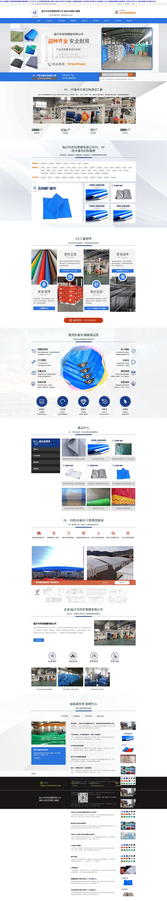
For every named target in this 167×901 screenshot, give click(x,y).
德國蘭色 (97, 173)
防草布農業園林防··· (98, 534)
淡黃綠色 (114, 170)
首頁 (37, 20)
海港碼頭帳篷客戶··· (39, 534)
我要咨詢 (122, 582)
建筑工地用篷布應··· (113, 534)
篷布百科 (100, 716)
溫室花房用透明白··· (68, 534)
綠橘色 (43, 167)
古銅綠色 (62, 167)
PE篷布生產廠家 (76, 845)
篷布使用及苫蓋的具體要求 (121, 79)
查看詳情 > (37, 757)
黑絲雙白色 (105, 173)
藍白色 (80, 167)
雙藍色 (72, 170)
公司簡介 (49, 20)
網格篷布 (73, 20)
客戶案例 (118, 20)
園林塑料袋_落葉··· (53, 534)
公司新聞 (64, 716)
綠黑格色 (76, 173)
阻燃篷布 (85, 163)
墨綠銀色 (118, 167)
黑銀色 (60, 170)
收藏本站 (120, 4)
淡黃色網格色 (44, 173)
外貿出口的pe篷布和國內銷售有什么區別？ (84, 812)
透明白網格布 (68, 173)
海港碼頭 (64, 177)
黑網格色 (59, 173)
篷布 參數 (74, 856)
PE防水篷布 (61, 20)
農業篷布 (106, 177)
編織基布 (113, 177)
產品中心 (85, 20)
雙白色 (95, 170)
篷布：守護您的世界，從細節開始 (81, 768)
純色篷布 (51, 163)
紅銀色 (106, 167)
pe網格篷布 (74, 867)
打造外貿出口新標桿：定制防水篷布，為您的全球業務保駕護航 (90, 779)
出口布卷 (72, 163)
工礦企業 (57, 177)
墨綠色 (112, 167)
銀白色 (130, 167)
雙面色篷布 (44, 163)
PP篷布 (79, 163)
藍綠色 (74, 167)
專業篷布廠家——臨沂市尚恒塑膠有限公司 (84, 790)
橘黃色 (124, 167)
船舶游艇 (71, 177)
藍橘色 (68, 167)
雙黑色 (89, 170)
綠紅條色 (83, 173)
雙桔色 (77, 170)
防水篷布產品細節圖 (77, 745)
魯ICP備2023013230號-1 (109, 797)
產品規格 (96, 20)
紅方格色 (126, 170)
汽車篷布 (65, 163)
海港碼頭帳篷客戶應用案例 (47, 582)
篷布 (129, 79)
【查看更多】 (39, 640)
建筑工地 (50, 177)
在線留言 (127, 4)
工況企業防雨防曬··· (128, 534)
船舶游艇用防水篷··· (83, 534)
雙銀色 (83, 170)
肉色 (120, 170)
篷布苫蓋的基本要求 (109, 79)
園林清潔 (43, 177)
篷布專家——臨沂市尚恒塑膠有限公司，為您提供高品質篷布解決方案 (92, 723)
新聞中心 (107, 20)
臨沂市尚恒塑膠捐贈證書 (78, 757)
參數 (132, 79)
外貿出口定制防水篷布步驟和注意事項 (83, 834)
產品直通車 (49, 442)
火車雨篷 (85, 177)
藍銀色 (86, 167)
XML (133, 4)
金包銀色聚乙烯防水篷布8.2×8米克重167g (83, 890)
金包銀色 (90, 173)
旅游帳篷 (92, 177)
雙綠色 (66, 170)
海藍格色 (52, 173)
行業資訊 (76, 716)
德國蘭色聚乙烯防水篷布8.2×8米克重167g (83, 879)
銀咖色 (48, 170)
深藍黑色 (99, 167)
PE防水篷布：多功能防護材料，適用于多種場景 (85, 734)
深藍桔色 (92, 167)
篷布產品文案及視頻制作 (78, 823)
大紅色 (108, 170)
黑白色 (54, 170)
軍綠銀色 (55, 167)
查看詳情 (105, 582)
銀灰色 (43, 170)
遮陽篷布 (99, 177)
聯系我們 (129, 20)
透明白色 (101, 170)
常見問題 (88, 716)
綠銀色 (48, 167)
